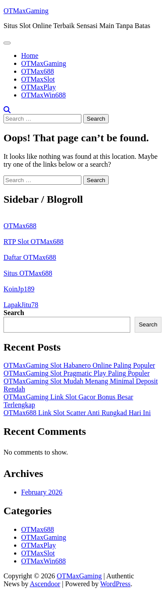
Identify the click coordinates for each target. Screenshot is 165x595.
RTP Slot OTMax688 (33, 241)
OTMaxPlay (38, 87)
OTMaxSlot (38, 79)
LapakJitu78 (21, 304)
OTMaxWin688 (43, 95)
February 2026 (41, 492)
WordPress (115, 584)
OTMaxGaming (26, 10)
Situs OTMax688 (28, 273)
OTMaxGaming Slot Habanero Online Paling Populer (79, 365)
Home (29, 55)
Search (14, 312)
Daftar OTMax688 (30, 257)
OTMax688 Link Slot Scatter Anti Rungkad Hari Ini (77, 412)
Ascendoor (45, 584)
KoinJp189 (19, 289)
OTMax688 (37, 71)
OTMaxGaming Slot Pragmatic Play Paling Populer (77, 373)
